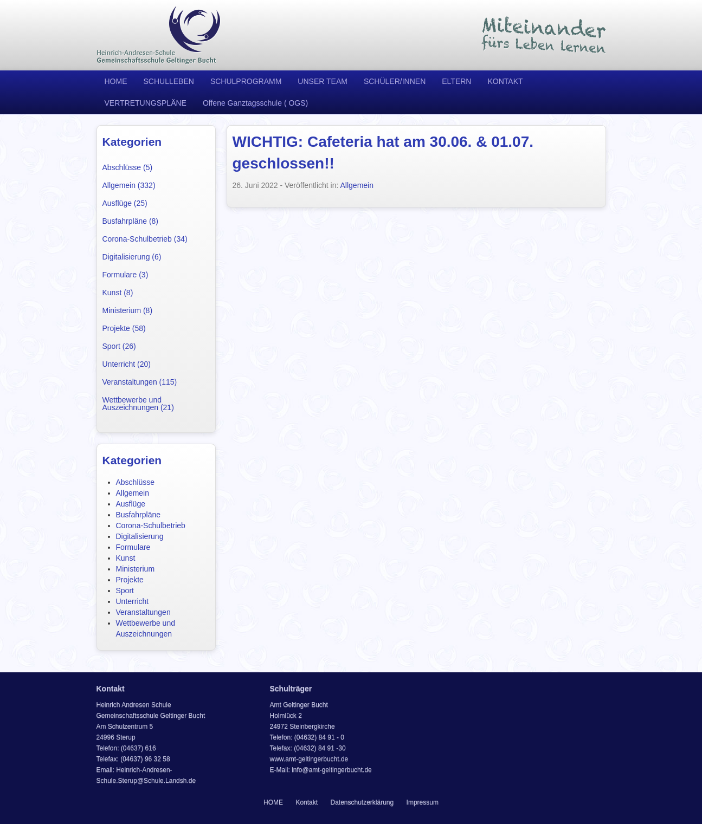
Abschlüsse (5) (127, 167)
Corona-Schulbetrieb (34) (145, 239)
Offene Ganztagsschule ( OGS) (255, 103)
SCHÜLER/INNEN (395, 81)
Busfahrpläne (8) (130, 221)
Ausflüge (130, 503)
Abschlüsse (135, 482)
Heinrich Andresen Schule (158, 35)
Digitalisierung (140, 536)
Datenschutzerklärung (362, 802)
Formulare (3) (125, 274)
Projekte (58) (124, 328)
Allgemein (132, 493)
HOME (116, 81)
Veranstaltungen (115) (139, 382)
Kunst (126, 558)
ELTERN (456, 81)
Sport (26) (119, 346)
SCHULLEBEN (169, 81)
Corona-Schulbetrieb (150, 525)
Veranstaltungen (143, 612)
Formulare (133, 547)
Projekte (130, 579)
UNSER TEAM (322, 81)
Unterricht (132, 601)
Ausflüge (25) (124, 203)
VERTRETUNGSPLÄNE (145, 103)
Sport (125, 590)
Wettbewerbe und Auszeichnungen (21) (138, 403)
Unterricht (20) (126, 364)
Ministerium (135, 569)
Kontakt (306, 802)
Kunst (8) (117, 292)
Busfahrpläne (138, 514)
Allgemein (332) (129, 185)
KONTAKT (505, 81)
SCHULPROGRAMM (245, 81)
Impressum (423, 802)
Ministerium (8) (127, 310)
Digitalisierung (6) (132, 256)
